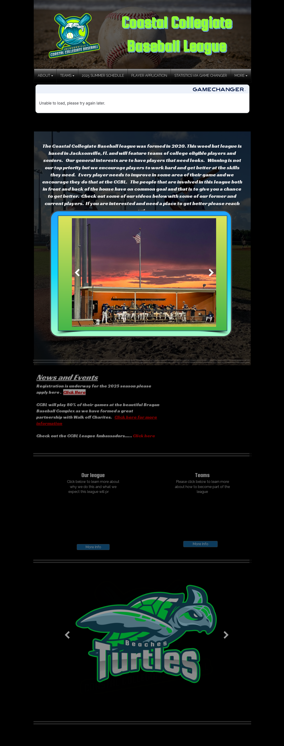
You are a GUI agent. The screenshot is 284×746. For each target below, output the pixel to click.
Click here (144, 436)
